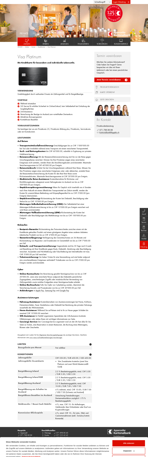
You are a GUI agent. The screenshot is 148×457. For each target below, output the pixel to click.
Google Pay (64, 290)
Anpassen (128, 440)
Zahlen (27, 41)
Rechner (143, 228)
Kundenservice (121, 41)
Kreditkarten (41, 47)
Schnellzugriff (100, 2)
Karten (33, 47)
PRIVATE (20, 47)
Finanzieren (83, 41)
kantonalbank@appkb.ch (109, 132)
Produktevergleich (109, 87)
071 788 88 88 (106, 130)
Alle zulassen (128, 433)
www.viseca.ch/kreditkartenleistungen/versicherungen (45, 337)
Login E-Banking (119, 2)
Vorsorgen (102, 41)
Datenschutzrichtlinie (31, 446)
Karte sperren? (107, 92)
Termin (143, 220)
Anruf (143, 211)
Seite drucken (107, 99)
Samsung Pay (50, 290)
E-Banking (143, 245)
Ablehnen (129, 448)
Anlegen (64, 41)
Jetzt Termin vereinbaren (109, 80)
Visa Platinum (52, 47)
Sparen (45, 41)
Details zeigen (12, 452)
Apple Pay (40, 290)
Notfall (143, 237)
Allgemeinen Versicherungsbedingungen (51, 335)
